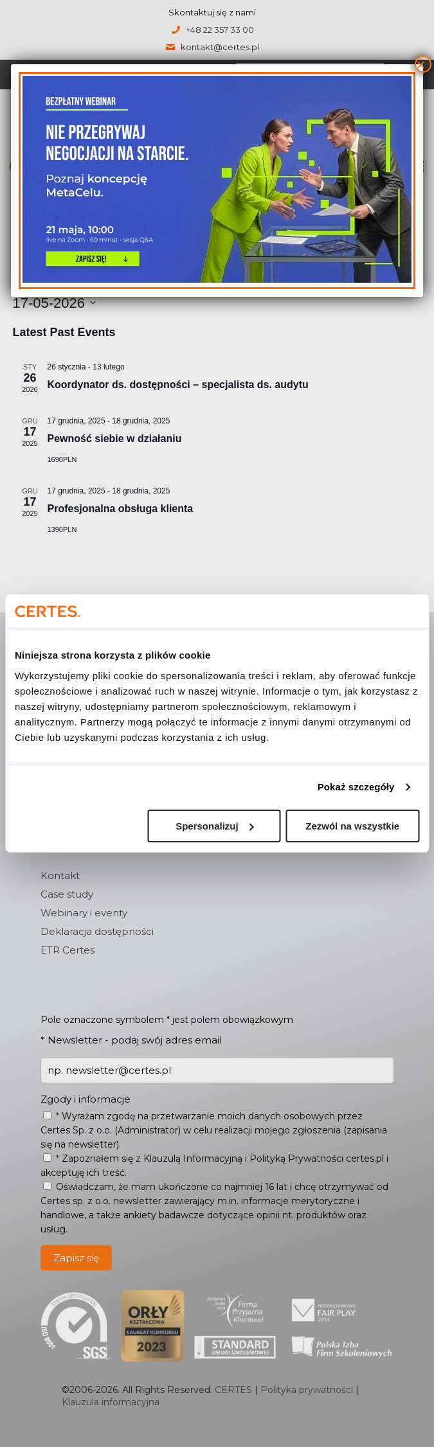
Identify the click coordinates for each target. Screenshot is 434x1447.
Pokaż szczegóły (356, 786)
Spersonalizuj (215, 826)
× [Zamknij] (420, 64)
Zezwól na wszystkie (352, 826)
